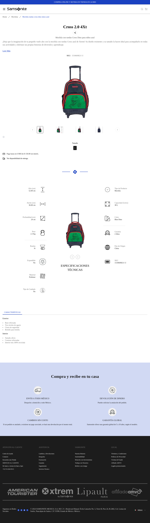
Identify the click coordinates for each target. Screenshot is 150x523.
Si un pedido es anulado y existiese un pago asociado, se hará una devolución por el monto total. (37, 424)
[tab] (12, 312)
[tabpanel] (75, 337)
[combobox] (140, 510)
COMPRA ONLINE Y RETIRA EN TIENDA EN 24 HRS (75, 2)
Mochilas (14, 17)
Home (5, 17)
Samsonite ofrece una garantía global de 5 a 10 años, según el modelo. (112, 424)
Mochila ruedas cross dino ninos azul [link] (35, 17)
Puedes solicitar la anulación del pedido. (112, 403)
